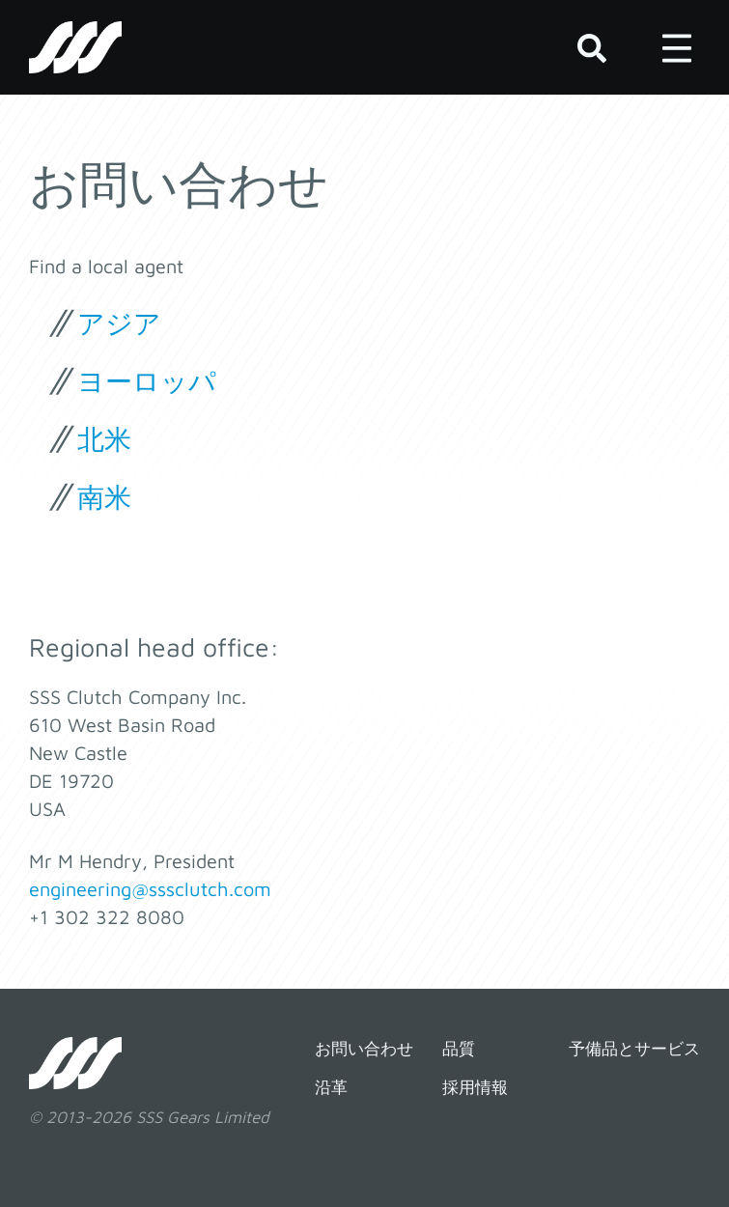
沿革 (331, 1087)
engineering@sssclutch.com (150, 889)
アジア (119, 323)
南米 (104, 497)
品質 (458, 1048)
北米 (104, 439)
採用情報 (475, 1087)
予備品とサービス (634, 1048)
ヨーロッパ (146, 381)
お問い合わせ (364, 1048)
